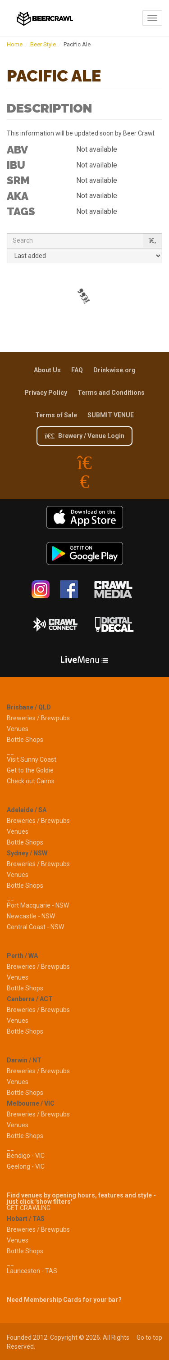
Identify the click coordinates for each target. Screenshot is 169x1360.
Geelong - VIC (26, 1166)
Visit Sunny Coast (31, 759)
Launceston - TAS (32, 1270)
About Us (47, 370)
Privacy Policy (45, 392)
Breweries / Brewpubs (38, 718)
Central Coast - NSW (35, 927)
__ (10, 751)
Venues (17, 728)
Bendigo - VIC (26, 1155)
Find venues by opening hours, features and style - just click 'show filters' (81, 1198)
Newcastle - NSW (31, 916)
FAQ (77, 370)
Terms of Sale (56, 415)
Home (15, 44)
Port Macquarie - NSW (38, 905)
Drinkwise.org (114, 370)
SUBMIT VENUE (110, 415)
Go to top (149, 1337)
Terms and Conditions (111, 392)
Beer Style (43, 44)
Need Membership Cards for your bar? (64, 1299)
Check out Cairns (31, 781)
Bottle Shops (25, 739)
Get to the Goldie (30, 770)
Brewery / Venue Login (84, 435)
